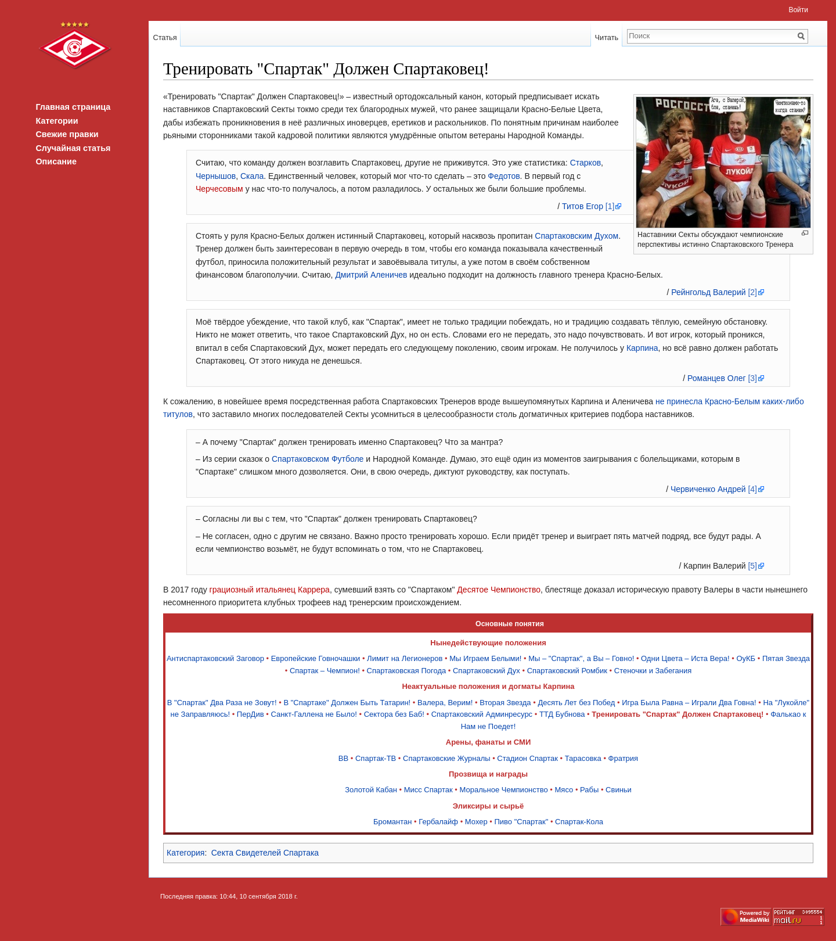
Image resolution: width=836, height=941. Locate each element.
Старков (585, 162)
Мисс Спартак (428, 789)
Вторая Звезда (505, 702)
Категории (56, 120)
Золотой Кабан (371, 789)
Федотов (504, 176)
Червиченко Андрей (708, 489)
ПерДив (250, 714)
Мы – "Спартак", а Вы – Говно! (581, 658)
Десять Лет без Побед (576, 702)
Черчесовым (219, 188)
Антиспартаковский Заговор (215, 658)
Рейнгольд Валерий (708, 292)
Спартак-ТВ (375, 758)
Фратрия (623, 758)
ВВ (343, 758)
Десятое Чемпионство (498, 589)
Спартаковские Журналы (447, 758)
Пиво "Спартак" (522, 821)
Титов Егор (582, 206)
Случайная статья (72, 148)
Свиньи (619, 789)
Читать (606, 37)
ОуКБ (745, 658)
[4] (752, 489)
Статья (164, 37)
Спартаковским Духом (576, 235)
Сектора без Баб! (394, 714)
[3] (752, 378)
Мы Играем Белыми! (485, 658)
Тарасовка (583, 758)
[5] (752, 565)
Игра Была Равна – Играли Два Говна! (689, 702)
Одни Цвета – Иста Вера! (685, 658)
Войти (798, 10)
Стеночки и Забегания (653, 670)
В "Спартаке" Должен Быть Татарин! (346, 702)
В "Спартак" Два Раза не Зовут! (222, 702)
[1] (610, 206)
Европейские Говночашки (316, 658)
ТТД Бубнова (562, 714)
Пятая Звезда (786, 658)
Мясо (564, 789)
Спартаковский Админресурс (481, 714)
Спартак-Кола (579, 821)
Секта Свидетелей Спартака (265, 852)
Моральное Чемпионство (503, 789)
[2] (752, 292)
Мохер (476, 821)
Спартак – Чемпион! (325, 670)
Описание (55, 161)
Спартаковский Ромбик (567, 670)
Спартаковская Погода (406, 670)
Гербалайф (438, 821)
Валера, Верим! (445, 702)
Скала (252, 176)
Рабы (589, 789)
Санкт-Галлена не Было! (314, 714)
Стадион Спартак (527, 758)
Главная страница (72, 107)
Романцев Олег (716, 378)
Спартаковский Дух (486, 670)
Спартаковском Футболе (317, 459)
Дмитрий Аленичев (371, 274)
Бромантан (392, 821)
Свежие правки (66, 134)
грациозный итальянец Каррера (270, 589)
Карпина (642, 348)
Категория (185, 852)
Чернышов (216, 176)
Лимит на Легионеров (404, 658)
